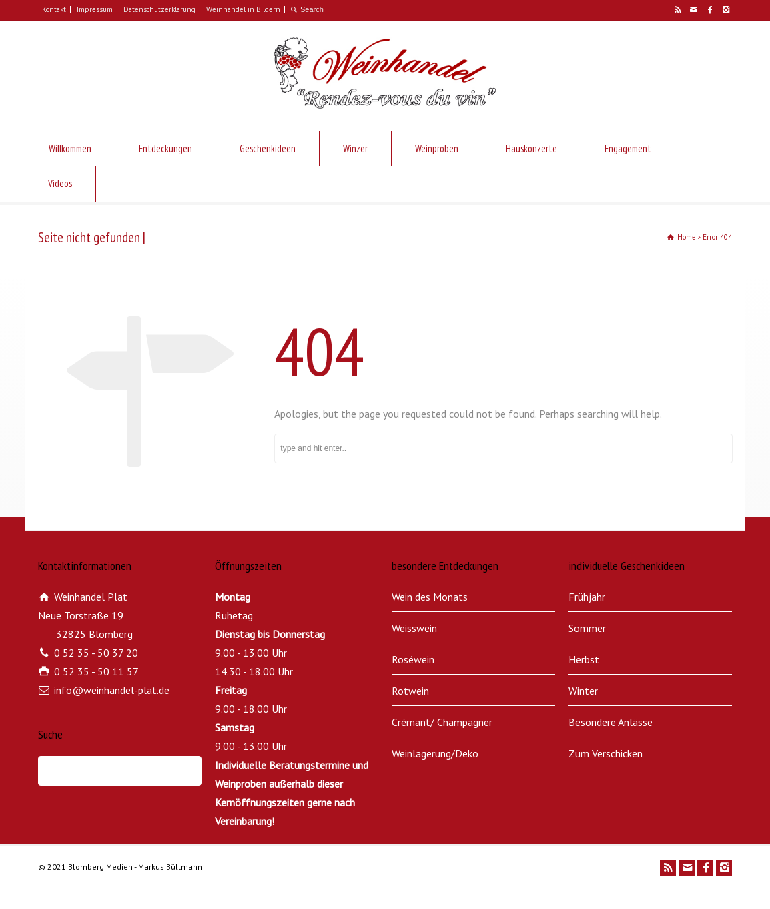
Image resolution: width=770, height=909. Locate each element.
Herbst (583, 659)
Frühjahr (586, 596)
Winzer (355, 148)
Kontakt (54, 9)
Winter (583, 690)
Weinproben (436, 148)
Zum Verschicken (605, 753)
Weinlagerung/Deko (435, 753)
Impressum (95, 9)
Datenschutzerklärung (159, 9)
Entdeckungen (165, 148)
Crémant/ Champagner (442, 722)
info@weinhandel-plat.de (111, 690)
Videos (60, 183)
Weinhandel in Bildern (243, 9)
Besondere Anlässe (610, 722)
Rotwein (410, 690)
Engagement (628, 148)
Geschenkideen (268, 148)
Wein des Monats (430, 596)
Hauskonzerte (531, 148)
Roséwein (413, 659)
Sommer (587, 628)
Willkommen (70, 148)
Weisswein (414, 628)
